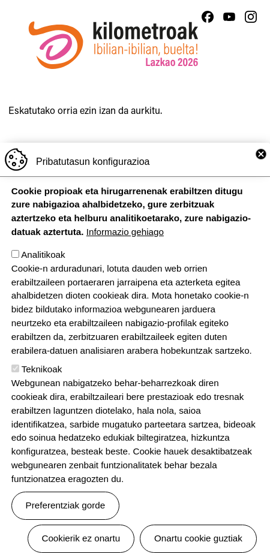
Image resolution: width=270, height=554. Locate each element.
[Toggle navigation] (249, 71)
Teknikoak (42, 390)
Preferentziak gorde (66, 525)
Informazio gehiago (125, 252)
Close (261, 174)
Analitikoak (43, 275)
